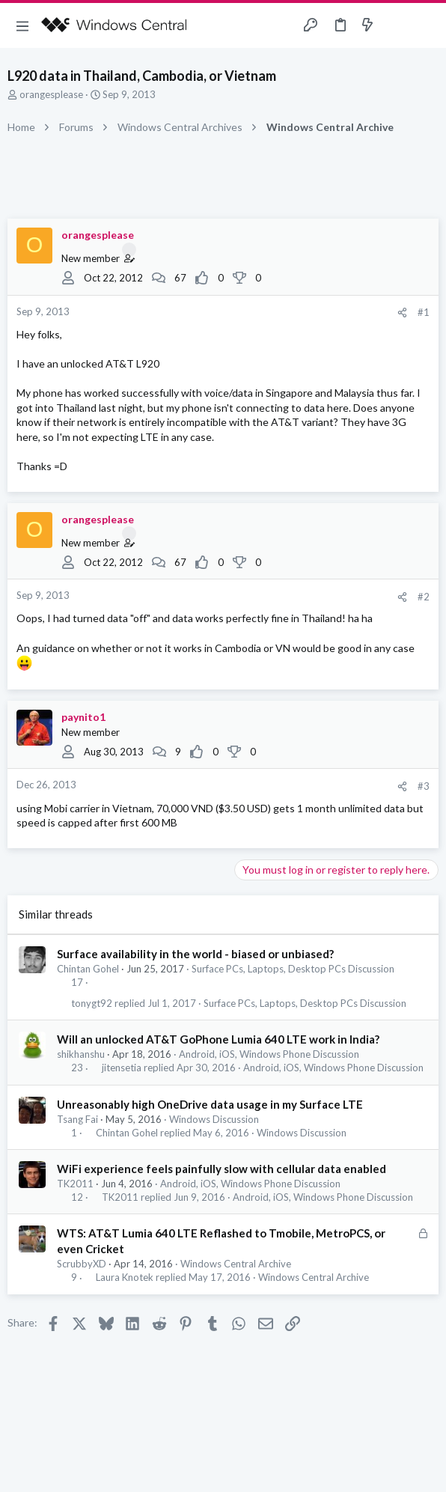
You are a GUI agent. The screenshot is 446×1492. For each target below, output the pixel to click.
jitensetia (121, 1068)
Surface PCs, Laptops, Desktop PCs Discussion (293, 969)
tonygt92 (91, 1003)
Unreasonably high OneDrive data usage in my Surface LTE (210, 1104)
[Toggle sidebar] (396, 25)
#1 (424, 312)
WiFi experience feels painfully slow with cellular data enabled (221, 1168)
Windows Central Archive (235, 1264)
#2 (424, 597)
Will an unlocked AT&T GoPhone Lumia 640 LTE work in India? (218, 1039)
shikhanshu (81, 1054)
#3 (424, 786)
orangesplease (51, 94)
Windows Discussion (214, 1119)
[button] (22, 25)
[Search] (426, 25)
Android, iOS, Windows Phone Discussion (269, 1054)
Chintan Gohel (88, 969)
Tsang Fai (77, 1119)
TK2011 (75, 1184)
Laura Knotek (124, 1277)
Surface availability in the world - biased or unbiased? (195, 953)
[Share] (402, 312)
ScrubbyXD (81, 1264)
